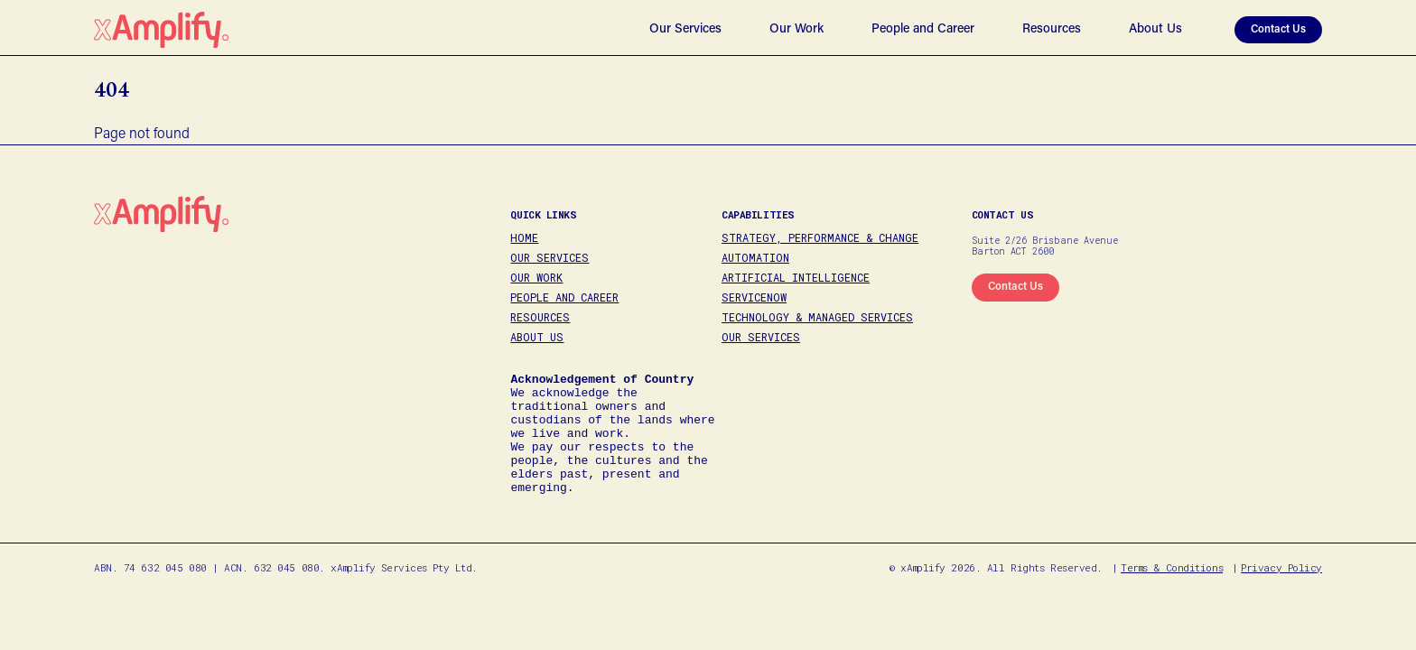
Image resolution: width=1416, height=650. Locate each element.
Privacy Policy (1281, 594)
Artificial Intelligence (796, 277)
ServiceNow (754, 297)
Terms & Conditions (1172, 594)
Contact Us (1278, 29)
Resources (1051, 29)
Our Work (796, 29)
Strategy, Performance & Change (820, 237)
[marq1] (1015, 288)
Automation (755, 257)
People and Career (922, 29)
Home (524, 237)
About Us (1155, 29)
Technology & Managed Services (817, 317)
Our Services (685, 29)
